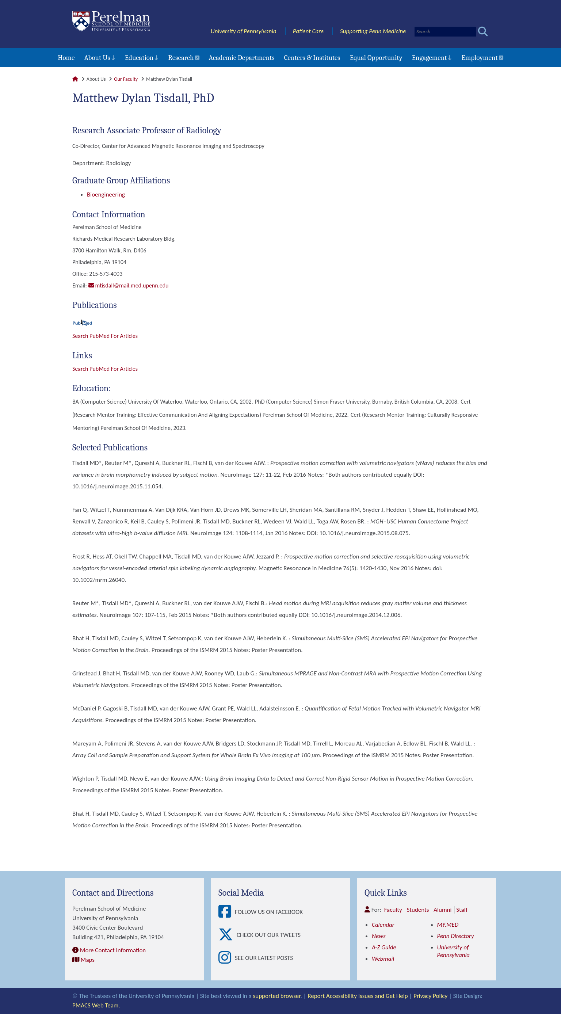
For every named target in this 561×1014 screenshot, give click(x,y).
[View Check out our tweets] (227, 935)
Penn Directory (455, 936)
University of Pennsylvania (243, 31)
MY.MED (448, 925)
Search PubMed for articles (105, 368)
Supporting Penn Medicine (373, 31)
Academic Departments (242, 58)
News (379, 936)
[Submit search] (483, 31)
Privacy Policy (430, 996)
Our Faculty (126, 79)
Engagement (429, 58)
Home (66, 58)
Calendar (383, 925)
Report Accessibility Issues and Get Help (358, 996)
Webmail (383, 958)
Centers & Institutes (312, 58)
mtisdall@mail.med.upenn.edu (132, 285)
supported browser (277, 996)
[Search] (445, 32)
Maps (88, 960)
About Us (97, 58)
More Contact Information (113, 950)
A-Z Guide (384, 947)
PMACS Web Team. (96, 1005)
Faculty (393, 910)
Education (139, 58)
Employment (479, 58)
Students (418, 910)
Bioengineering (106, 194)
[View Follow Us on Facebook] (226, 912)
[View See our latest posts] (226, 958)
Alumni (442, 910)
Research (181, 58)
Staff (462, 910)
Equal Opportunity (376, 58)
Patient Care (308, 31)
